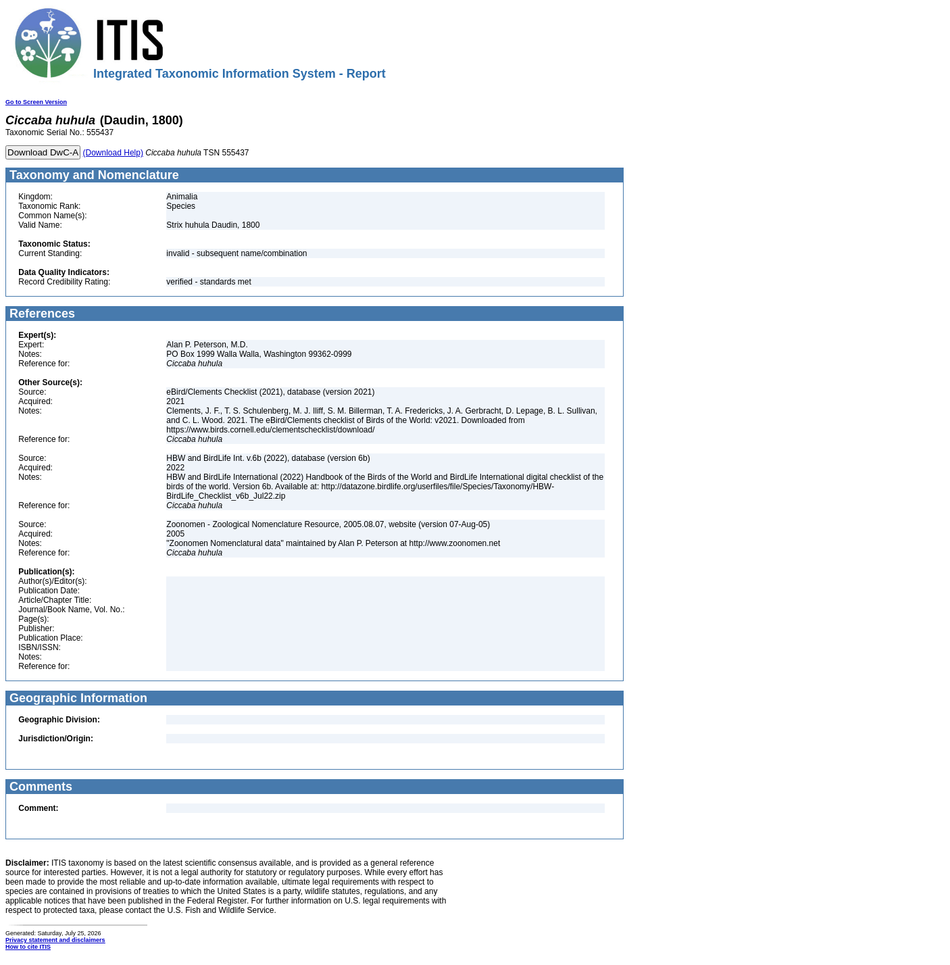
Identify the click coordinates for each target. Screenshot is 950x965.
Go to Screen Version (36, 102)
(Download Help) (113, 152)
